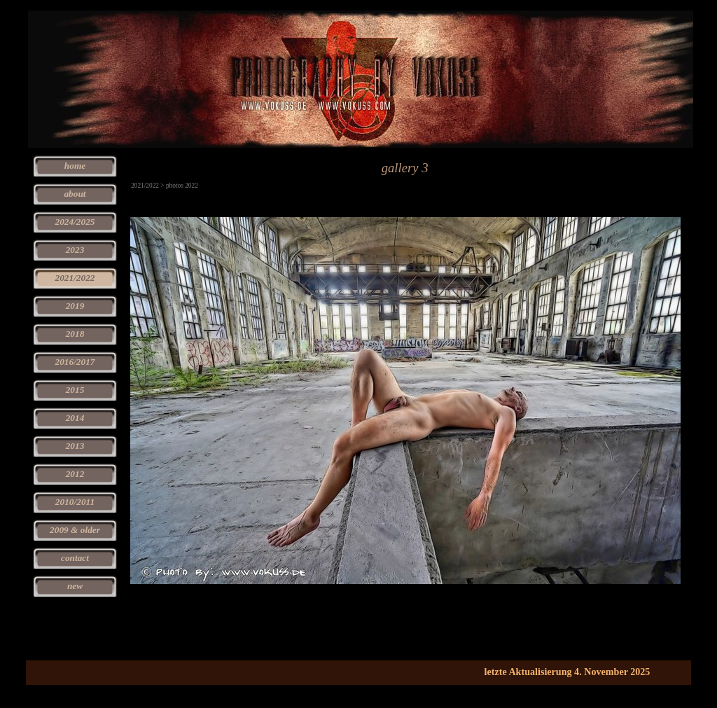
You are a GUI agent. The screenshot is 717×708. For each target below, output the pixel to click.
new (75, 586)
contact (75, 558)
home (74, 165)
